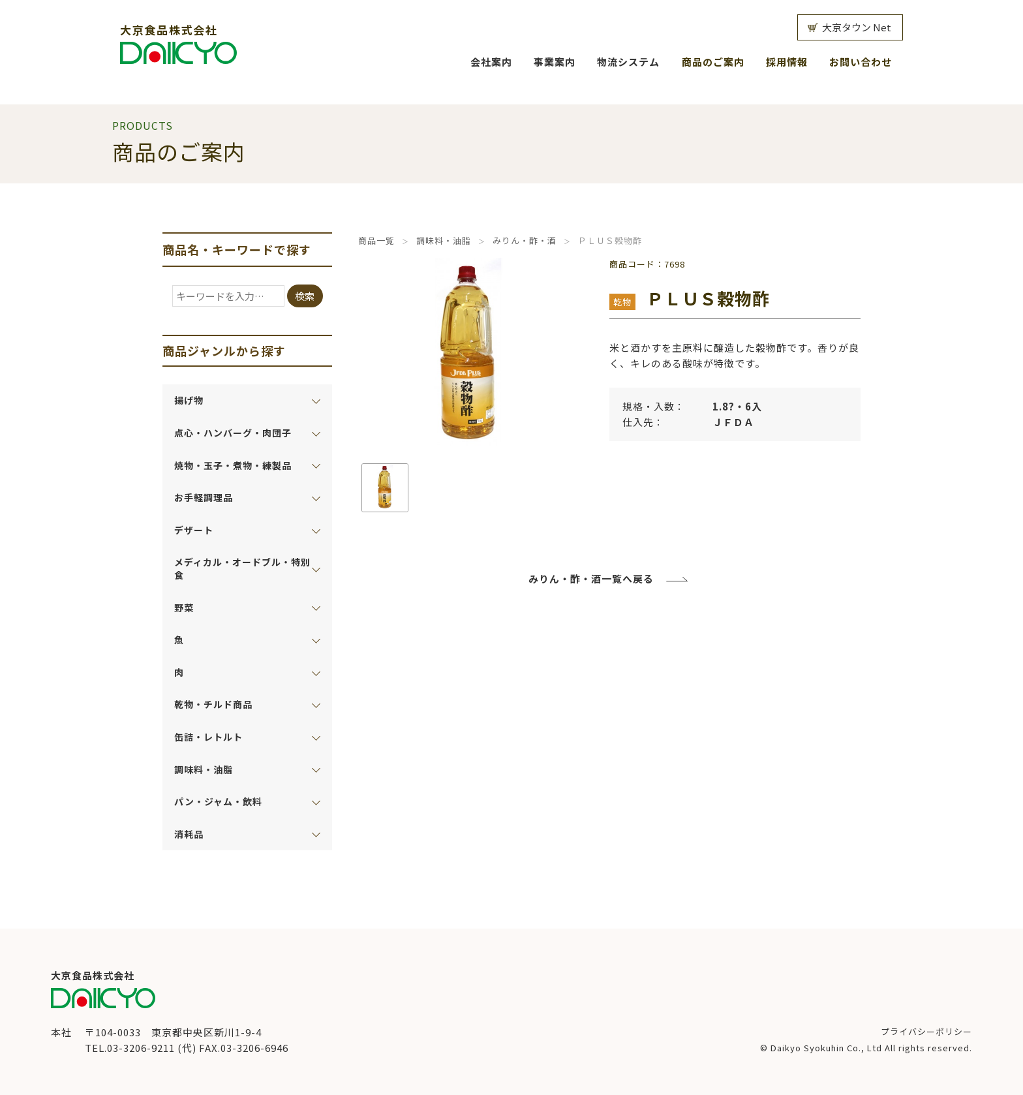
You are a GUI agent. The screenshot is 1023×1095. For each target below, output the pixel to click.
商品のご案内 (713, 62)
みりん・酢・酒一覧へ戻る (591, 578)
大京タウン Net (856, 27)
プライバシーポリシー (926, 1031)
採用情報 (787, 62)
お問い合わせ (860, 62)
